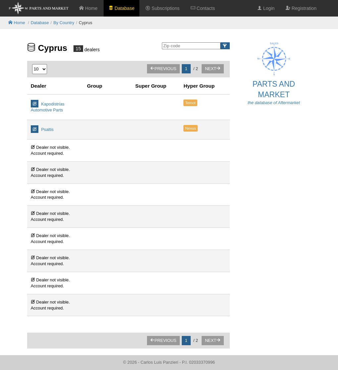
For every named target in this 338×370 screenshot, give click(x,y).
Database (121, 8)
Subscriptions (162, 8)
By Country (63, 22)
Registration (301, 8)
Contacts (203, 8)
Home (88, 8)
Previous (163, 68)
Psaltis (42, 129)
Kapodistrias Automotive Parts (48, 106)
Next (212, 68)
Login (265, 8)
